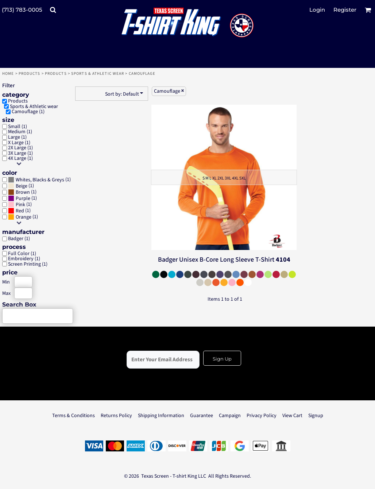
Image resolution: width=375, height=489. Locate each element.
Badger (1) (19, 238)
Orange (23, 217)
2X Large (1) (20, 147)
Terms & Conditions (73, 415)
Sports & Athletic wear (97, 73)
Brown (23, 192)
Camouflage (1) (28, 111)
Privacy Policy (262, 415)
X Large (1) (19, 142)
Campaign (230, 415)
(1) (39, 180)
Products (29, 73)
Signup (315, 415)
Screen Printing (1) (27, 264)
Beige (21, 186)
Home (8, 73)
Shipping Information (161, 415)
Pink (20, 204)
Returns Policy (116, 415)
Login (317, 9)
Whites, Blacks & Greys (40, 179)
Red (20, 210)
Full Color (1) (22, 253)
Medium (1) (20, 131)
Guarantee (201, 415)
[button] (53, 10)
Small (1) (17, 126)
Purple (23, 198)
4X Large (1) (20, 158)
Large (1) (17, 137)
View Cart (292, 415)
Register (344, 9)
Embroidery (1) (24, 258)
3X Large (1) (20, 153)
